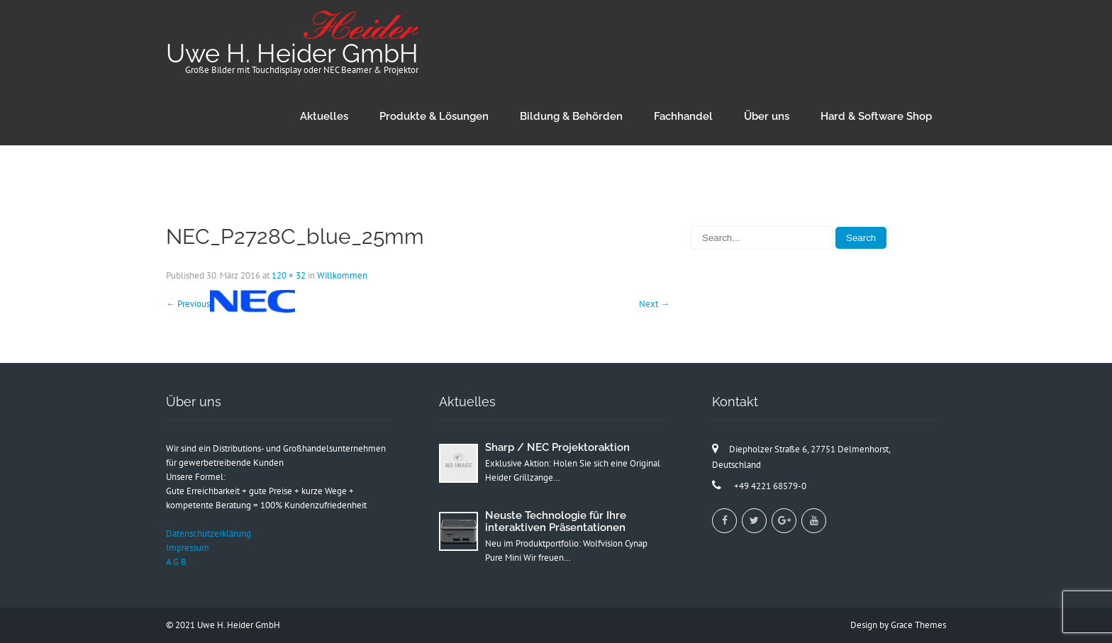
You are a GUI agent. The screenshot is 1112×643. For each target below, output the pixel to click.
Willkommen (342, 275)
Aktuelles (324, 116)
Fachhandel (683, 116)
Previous (188, 304)
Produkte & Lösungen (434, 116)
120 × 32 (289, 275)
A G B (176, 562)
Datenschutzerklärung (208, 533)
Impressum (187, 548)
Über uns (766, 116)
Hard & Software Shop (876, 116)
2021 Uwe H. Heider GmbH (227, 625)
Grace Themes (918, 625)
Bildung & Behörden (571, 116)
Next (654, 304)
